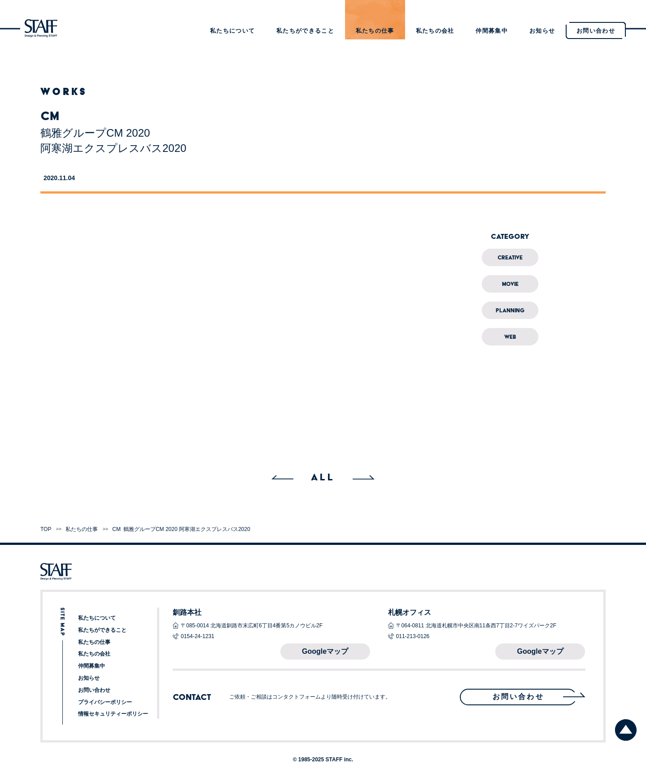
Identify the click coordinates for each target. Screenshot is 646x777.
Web (510, 336)
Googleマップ (325, 651)
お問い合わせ (94, 690)
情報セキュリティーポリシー (113, 714)
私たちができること (305, 30)
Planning (510, 310)
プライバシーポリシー (105, 702)
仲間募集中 (492, 30)
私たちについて (232, 30)
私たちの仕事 (375, 30)
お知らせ (542, 30)
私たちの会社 (435, 30)
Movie (510, 284)
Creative (510, 257)
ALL (323, 477)
